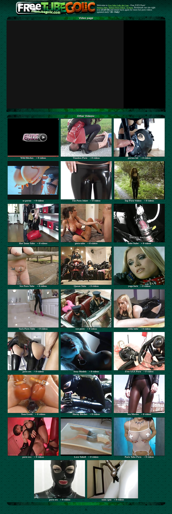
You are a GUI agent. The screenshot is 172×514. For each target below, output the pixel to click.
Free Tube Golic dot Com (118, 5)
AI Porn (129, 8)
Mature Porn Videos (117, 8)
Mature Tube (102, 8)
